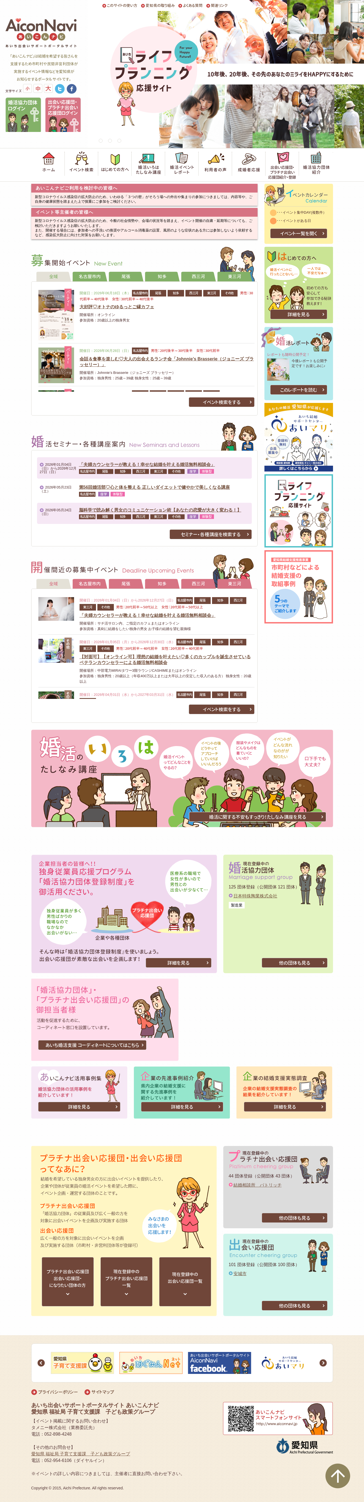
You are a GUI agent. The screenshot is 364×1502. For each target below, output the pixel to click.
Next (323, 1363)
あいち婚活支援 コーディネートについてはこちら (92, 1045)
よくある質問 (193, 6)
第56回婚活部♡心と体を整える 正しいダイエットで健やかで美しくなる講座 (154, 487)
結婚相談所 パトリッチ (257, 1185)
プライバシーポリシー (58, 1392)
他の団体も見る (294, 963)
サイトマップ (102, 1392)
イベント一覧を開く (298, 233)
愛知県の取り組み (160, 6)
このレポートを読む (298, 390)
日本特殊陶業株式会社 (255, 896)
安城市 (240, 1273)
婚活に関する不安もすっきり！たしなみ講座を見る (257, 817)
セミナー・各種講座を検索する (211, 534)
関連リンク (219, 6)
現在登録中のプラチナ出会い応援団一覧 (126, 1278)
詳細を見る (298, 314)
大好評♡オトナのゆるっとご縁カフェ (117, 306)
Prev (41, 1363)
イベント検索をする (222, 402)
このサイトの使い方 (122, 6)
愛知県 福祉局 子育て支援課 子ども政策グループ (80, 1454)
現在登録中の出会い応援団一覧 (185, 1277)
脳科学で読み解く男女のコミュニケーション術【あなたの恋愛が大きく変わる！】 (160, 510)
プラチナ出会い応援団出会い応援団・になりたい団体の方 (68, 1278)
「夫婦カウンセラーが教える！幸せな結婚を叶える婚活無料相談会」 (147, 464)
